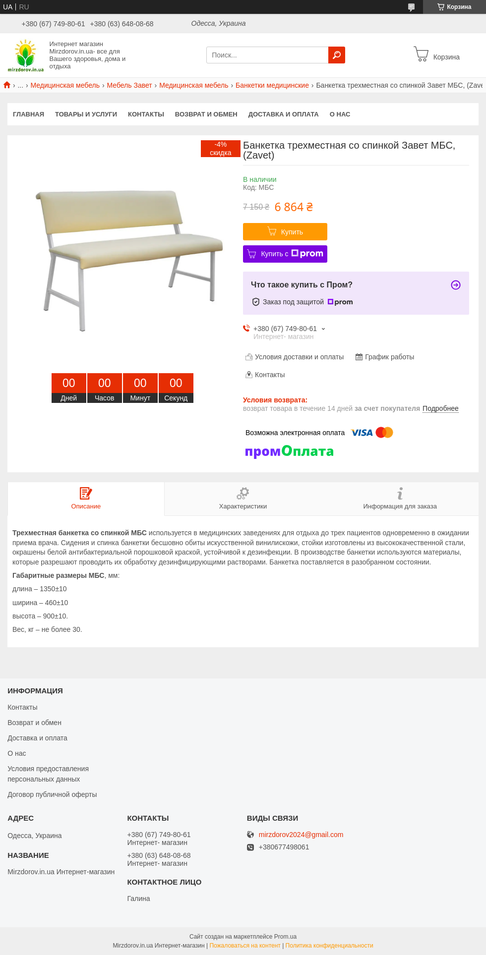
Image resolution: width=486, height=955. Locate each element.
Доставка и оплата (283, 114)
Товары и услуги (86, 114)
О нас (340, 114)
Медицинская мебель (65, 85)
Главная (28, 114)
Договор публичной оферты (52, 794)
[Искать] (336, 55)
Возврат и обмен (206, 114)
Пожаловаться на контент (244, 945)
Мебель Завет (129, 85)
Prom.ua (285, 936)
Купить (292, 232)
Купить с (292, 253)
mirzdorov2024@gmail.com (301, 835)
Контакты (146, 114)
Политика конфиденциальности (329, 945)
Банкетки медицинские (272, 85)
